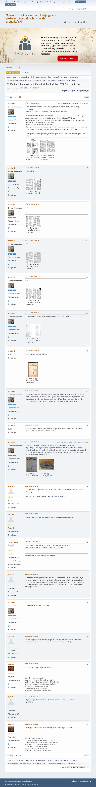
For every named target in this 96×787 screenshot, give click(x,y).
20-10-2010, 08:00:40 (33, 442)
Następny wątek (83, 91)
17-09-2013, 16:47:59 (31, 514)
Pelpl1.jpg (30, 474)
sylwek (11, 575)
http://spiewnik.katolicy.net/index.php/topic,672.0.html (44, 547)
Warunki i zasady (79, 781)
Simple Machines (21, 781)
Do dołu (9, 97)
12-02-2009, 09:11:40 (33, 240)
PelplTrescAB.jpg (32, 155)
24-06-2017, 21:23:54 (31, 602)
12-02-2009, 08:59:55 (33, 167)
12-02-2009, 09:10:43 (33, 204)
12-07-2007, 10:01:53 (33, 103)
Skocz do (63, 767)
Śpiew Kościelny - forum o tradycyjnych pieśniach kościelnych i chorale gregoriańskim (31, 18)
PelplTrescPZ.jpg (33, 300)
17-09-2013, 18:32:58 (31, 541)
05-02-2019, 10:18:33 (31, 636)
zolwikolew (13, 542)
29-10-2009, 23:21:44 (33, 350)
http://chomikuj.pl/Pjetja (40, 680)
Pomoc (71, 781)
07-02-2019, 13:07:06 (31, 664)
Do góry (9, 755)
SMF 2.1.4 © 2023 (10, 781)
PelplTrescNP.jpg (33, 228)
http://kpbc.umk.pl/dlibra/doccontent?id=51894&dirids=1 (45, 496)
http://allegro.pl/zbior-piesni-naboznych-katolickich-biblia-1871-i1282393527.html (53, 448)
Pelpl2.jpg (45, 474)
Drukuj (87, 97)
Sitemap (29, 781)
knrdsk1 (11, 103)
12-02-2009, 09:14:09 (33, 313)
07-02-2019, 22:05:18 (31, 696)
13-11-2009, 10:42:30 (31, 425)
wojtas (11, 514)
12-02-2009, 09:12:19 (33, 277)
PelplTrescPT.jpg (33, 264)
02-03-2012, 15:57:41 (31, 486)
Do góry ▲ (88, 781)
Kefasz (11, 664)
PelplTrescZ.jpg (33, 338)
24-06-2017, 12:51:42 (31, 574)
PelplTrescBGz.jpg (47, 155)
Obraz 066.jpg (31, 379)
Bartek (11, 486)
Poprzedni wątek (68, 91)
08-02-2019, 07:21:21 (31, 724)
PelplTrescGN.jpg (33, 192)
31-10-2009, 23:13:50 (31, 391)
